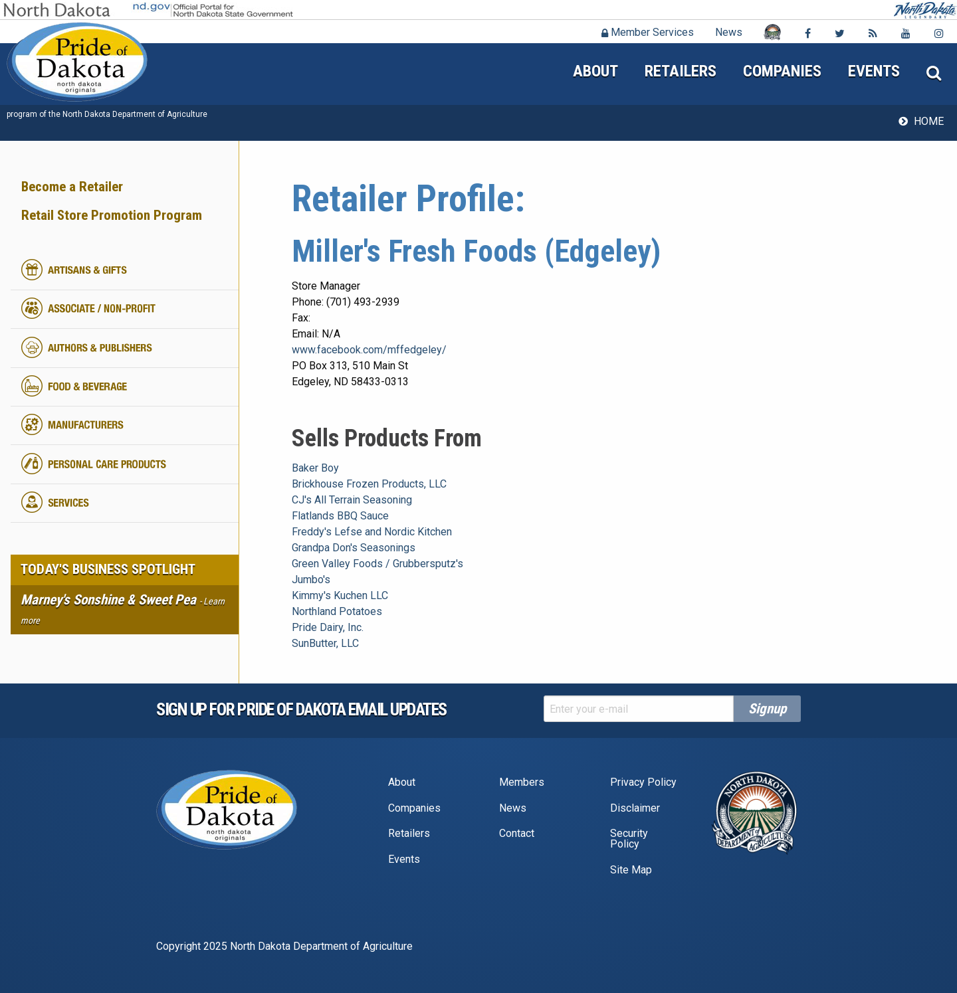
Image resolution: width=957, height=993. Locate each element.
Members (521, 782)
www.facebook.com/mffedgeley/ (369, 349)
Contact (516, 833)
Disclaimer (635, 808)
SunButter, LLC (325, 643)
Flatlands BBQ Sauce (340, 515)
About (595, 71)
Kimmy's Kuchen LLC (340, 595)
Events (874, 71)
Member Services (647, 32)
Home (929, 121)
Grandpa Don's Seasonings (353, 547)
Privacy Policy (643, 782)
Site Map (631, 869)
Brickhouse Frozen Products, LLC (369, 484)
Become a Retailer (72, 187)
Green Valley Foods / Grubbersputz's (377, 563)
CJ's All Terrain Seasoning (352, 500)
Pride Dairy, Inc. (328, 627)
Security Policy (629, 838)
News (728, 32)
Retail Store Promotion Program (111, 215)
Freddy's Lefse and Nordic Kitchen (372, 531)
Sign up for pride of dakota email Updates (301, 709)
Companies (782, 71)
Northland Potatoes (337, 611)
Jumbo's (311, 579)
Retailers (680, 71)
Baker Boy (315, 468)
